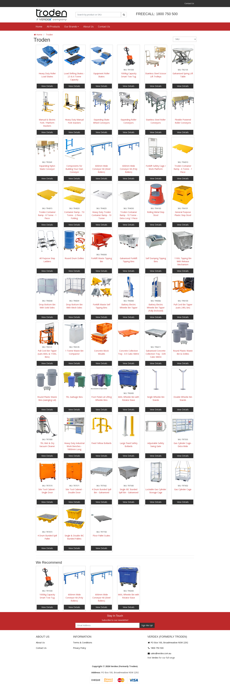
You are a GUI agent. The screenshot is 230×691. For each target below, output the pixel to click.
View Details (47, 86)
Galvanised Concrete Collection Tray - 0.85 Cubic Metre (156, 353)
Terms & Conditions (82, 642)
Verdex (155, 657)
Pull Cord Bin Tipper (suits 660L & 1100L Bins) (47, 353)
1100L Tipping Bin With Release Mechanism (182, 261)
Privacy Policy (79, 648)
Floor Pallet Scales (101, 535)
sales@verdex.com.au (159, 653)
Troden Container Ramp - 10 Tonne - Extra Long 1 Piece (129, 215)
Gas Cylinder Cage (182, 489)
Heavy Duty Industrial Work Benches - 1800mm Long (74, 446)
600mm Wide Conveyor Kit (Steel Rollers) (101, 168)
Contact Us (189, 3)
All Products (53, 26)
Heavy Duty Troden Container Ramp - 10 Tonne (101, 215)
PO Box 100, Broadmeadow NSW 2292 (167, 642)
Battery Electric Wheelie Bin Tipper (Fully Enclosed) (156, 307)
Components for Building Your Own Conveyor (74, 168)
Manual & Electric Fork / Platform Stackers (47, 122)
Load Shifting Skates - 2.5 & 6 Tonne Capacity (74, 76)
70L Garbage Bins (74, 397)
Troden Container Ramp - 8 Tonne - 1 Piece (47, 215)
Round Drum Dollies (74, 258)
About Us (88, 26)
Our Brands (70, 26)
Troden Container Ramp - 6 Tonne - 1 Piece (183, 168)
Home (39, 26)
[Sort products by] (184, 39)
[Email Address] (107, 625)
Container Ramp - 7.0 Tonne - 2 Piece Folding (74, 215)
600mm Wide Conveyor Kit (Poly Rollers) (128, 168)
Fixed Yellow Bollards (101, 443)
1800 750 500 (155, 648)
